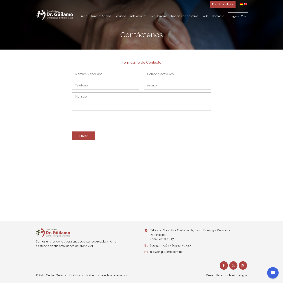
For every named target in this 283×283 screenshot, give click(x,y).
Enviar (83, 136)
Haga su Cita (238, 16)
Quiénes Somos (101, 16)
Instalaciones (138, 16)
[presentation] (99, 122)
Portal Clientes (222, 4)
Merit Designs (238, 275)
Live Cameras (158, 16)
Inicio (84, 16)
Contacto (218, 16)
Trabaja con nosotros (184, 16)
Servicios (120, 16)
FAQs (205, 16)
